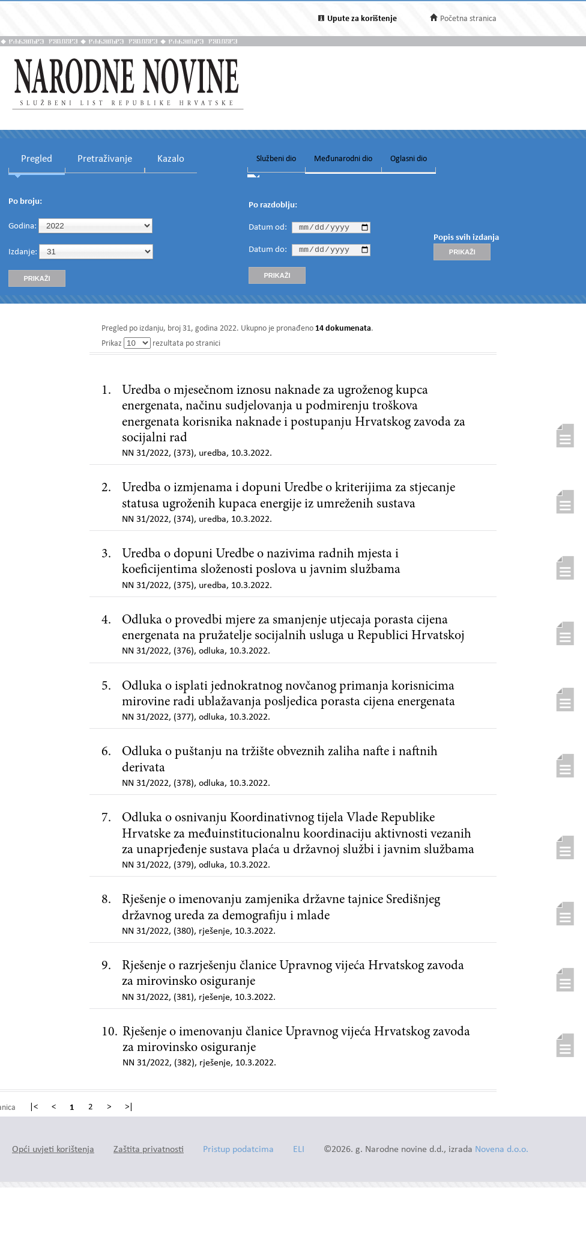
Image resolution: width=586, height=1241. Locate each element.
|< (33, 1107)
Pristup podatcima (238, 1150)
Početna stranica (468, 18)
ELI (298, 1150)
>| (129, 1107)
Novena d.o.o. (501, 1150)
